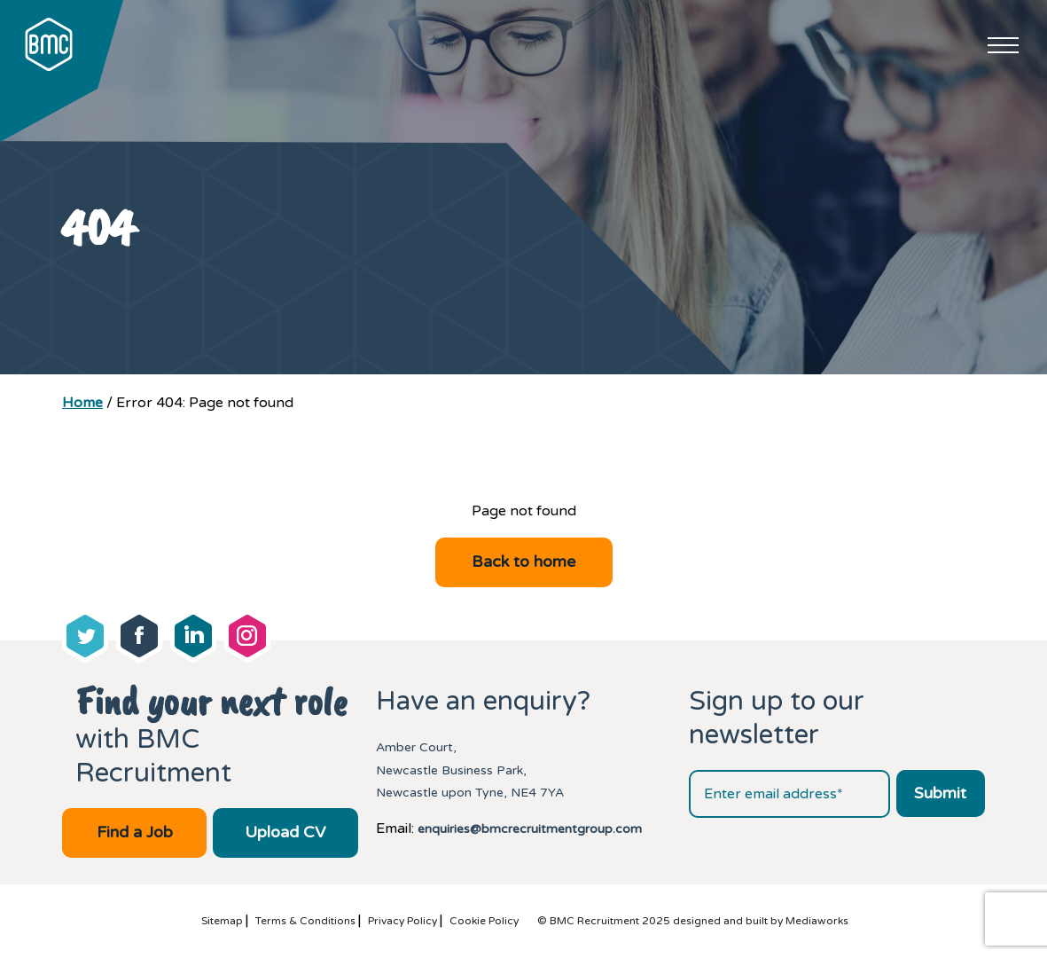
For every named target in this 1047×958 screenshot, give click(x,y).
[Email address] (789, 794)
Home (82, 403)
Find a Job (135, 832)
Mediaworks (816, 921)
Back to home (523, 561)
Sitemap (222, 921)
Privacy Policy (402, 921)
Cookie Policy (484, 921)
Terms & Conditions (305, 921)
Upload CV (285, 832)
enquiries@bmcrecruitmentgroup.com (530, 828)
